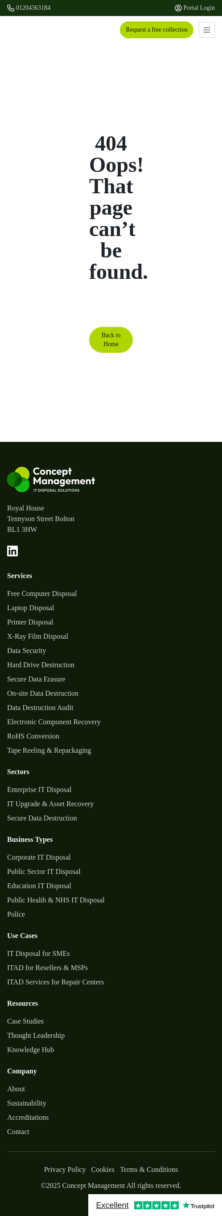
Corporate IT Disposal (39, 857)
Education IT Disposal (39, 886)
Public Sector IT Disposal (44, 871)
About (16, 1089)
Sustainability (26, 1103)
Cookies (102, 1169)
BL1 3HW (22, 529)
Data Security (26, 650)
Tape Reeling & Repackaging (49, 750)
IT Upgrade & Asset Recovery (50, 804)
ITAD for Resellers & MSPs (47, 967)
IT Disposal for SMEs (38, 953)
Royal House (25, 508)
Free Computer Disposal (42, 593)
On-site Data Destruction (42, 693)
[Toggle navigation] (207, 30)
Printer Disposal (30, 622)
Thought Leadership (36, 1035)
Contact (18, 1131)
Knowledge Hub (30, 1049)
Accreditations (28, 1117)
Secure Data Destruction (42, 818)
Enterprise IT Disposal (39, 789)
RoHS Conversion (33, 736)
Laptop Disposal (30, 608)
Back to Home (110, 339)
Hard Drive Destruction (40, 665)
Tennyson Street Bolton (40, 518)
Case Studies (25, 1021)
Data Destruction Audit (40, 707)
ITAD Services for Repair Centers (55, 982)
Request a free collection (157, 29)
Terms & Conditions (149, 1169)
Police (16, 914)
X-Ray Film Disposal (37, 636)
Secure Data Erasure (36, 679)
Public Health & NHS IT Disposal (56, 900)
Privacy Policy (65, 1169)
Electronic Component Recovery (54, 722)
